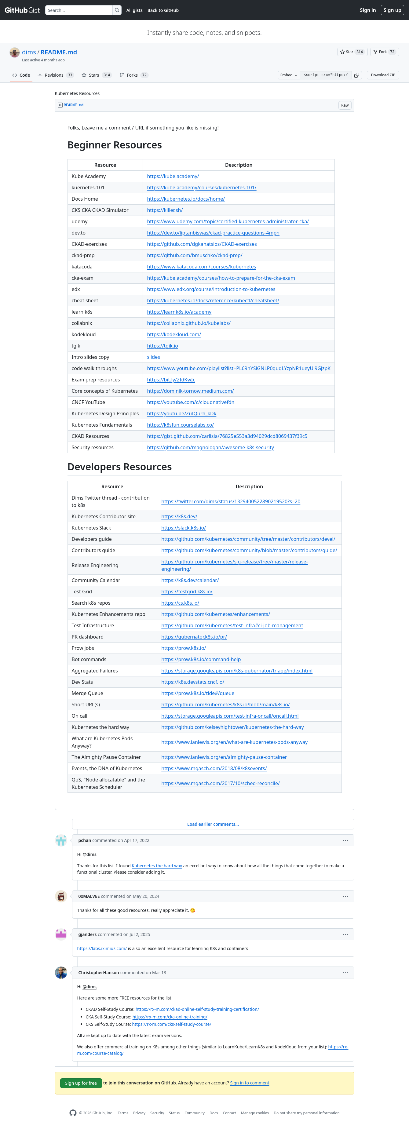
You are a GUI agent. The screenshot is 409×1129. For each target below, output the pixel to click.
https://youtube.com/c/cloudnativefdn (190, 402)
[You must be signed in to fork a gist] (384, 52)
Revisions (56, 75)
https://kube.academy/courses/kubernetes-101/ (201, 187)
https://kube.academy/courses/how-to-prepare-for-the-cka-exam (221, 278)
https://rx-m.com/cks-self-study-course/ (171, 1024)
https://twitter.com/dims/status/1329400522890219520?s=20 (230, 501)
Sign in (368, 10)
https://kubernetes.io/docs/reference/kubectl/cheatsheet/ (213, 300)
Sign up (392, 10)
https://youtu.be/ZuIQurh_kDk (181, 413)
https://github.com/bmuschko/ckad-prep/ (194, 255)
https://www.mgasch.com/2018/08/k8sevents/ (214, 768)
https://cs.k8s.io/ (180, 602)
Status (174, 1113)
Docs (214, 1113)
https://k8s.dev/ (179, 516)
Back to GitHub (163, 10)
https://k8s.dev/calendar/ (190, 580)
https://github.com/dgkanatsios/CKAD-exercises (202, 244)
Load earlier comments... (213, 824)
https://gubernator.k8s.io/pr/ (194, 636)
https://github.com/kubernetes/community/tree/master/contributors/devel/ (248, 539)
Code (21, 75)
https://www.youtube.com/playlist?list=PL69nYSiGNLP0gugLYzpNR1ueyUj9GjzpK (238, 368)
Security (157, 1113)
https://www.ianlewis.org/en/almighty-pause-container (224, 757)
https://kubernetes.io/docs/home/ (186, 198)
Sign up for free (81, 1083)
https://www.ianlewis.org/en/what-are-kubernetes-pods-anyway (234, 742)
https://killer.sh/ (165, 210)
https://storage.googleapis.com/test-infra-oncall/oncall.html (229, 715)
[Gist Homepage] (22, 10)
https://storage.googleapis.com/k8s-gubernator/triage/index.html (236, 670)
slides (153, 357)
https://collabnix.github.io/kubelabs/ (189, 323)
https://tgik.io (162, 345)
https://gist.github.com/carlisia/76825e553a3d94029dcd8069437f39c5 (227, 436)
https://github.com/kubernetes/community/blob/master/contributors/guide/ (249, 550)
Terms (123, 1113)
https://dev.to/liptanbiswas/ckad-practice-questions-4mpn (213, 232)
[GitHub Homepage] (73, 1113)
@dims (89, 854)
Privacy (139, 1113)
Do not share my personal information (307, 1113)
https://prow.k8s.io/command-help (201, 659)
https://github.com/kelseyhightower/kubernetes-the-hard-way (232, 727)
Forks (133, 75)
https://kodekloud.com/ (174, 334)
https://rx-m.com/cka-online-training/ (170, 1017)
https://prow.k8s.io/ (183, 648)
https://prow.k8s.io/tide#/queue (197, 693)
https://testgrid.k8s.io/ (187, 591)
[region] (204, 461)
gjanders (88, 934)
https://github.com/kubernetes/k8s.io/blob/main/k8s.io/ (225, 704)
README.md (59, 52)
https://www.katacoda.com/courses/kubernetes (201, 266)
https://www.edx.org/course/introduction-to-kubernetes (211, 289)
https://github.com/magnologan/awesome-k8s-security (210, 447)
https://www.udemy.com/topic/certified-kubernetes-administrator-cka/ (228, 221)
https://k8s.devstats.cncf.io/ (192, 682)
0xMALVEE (89, 896)
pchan (85, 840)
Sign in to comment (249, 1083)
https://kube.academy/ (173, 176)
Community (194, 1113)
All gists (134, 10)
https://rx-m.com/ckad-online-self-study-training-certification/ (197, 1009)
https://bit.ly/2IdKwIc (171, 379)
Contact (229, 1113)
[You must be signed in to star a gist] (352, 52)
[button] (357, 75)
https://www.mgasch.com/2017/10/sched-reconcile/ (220, 783)
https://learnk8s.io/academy (179, 311)
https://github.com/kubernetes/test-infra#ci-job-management (232, 625)
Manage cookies (255, 1113)
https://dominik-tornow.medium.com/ (190, 391)
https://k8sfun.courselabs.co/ (180, 424)
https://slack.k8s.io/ (183, 527)
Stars (97, 75)
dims (29, 52)
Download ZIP (383, 75)
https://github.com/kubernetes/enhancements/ (215, 614)
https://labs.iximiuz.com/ (102, 948)
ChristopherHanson (99, 972)
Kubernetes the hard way (157, 866)
